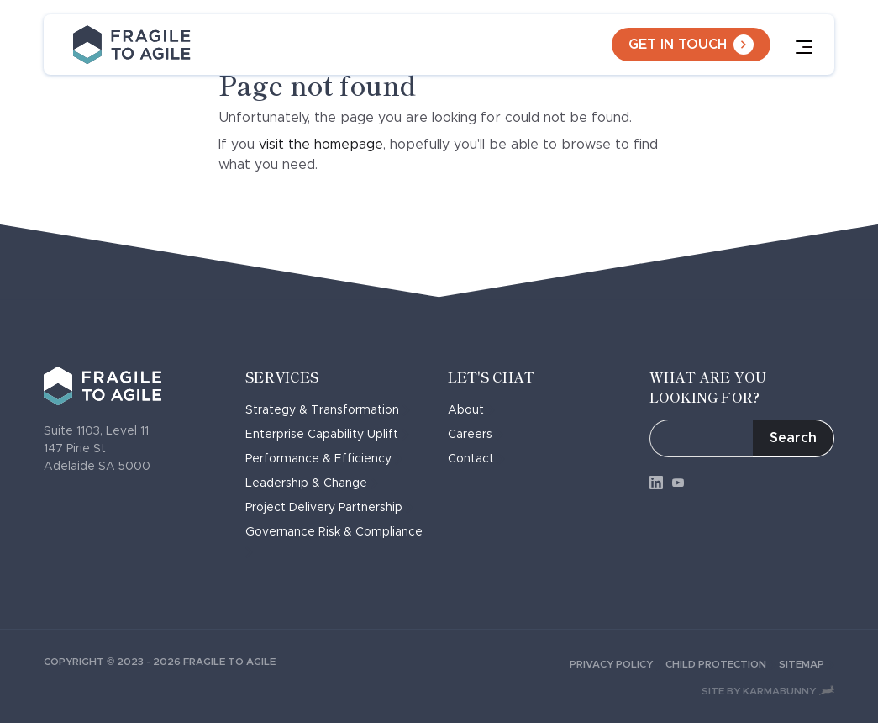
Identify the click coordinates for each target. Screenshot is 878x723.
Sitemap (806, 664)
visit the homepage (321, 144)
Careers (475, 435)
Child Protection (722, 664)
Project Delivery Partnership (329, 508)
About (471, 410)
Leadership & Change (311, 483)
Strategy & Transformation (327, 410)
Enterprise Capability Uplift (327, 435)
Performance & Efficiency (323, 459)
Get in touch (691, 44)
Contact (476, 459)
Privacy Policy (617, 664)
